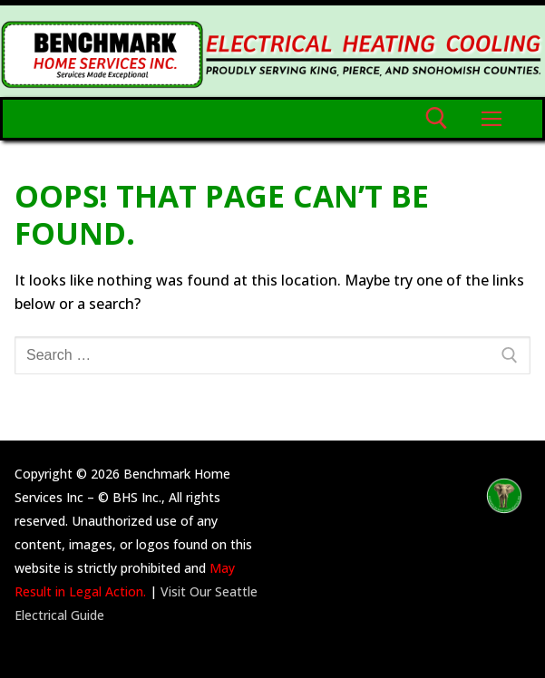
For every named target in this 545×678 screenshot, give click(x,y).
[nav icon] (491, 119)
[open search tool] (436, 118)
